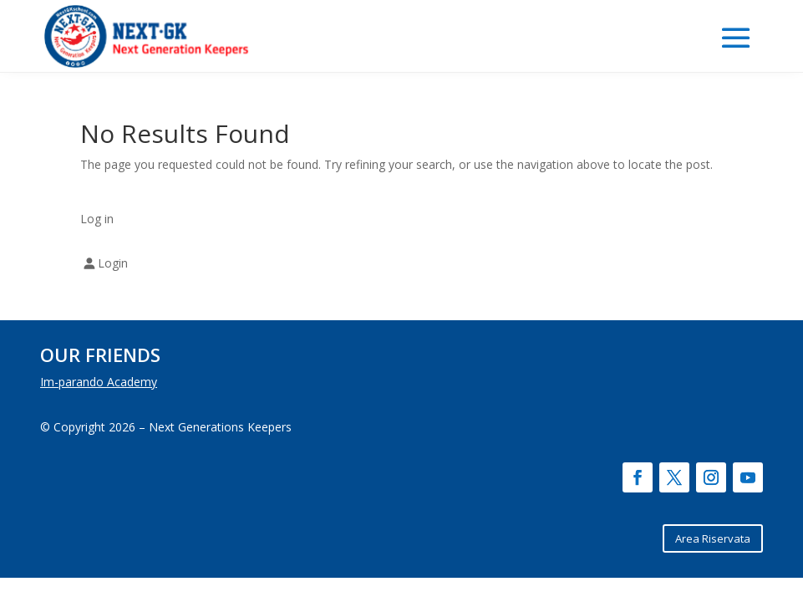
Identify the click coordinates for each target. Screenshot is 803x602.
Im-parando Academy (98, 382)
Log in (97, 219)
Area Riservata (712, 538)
